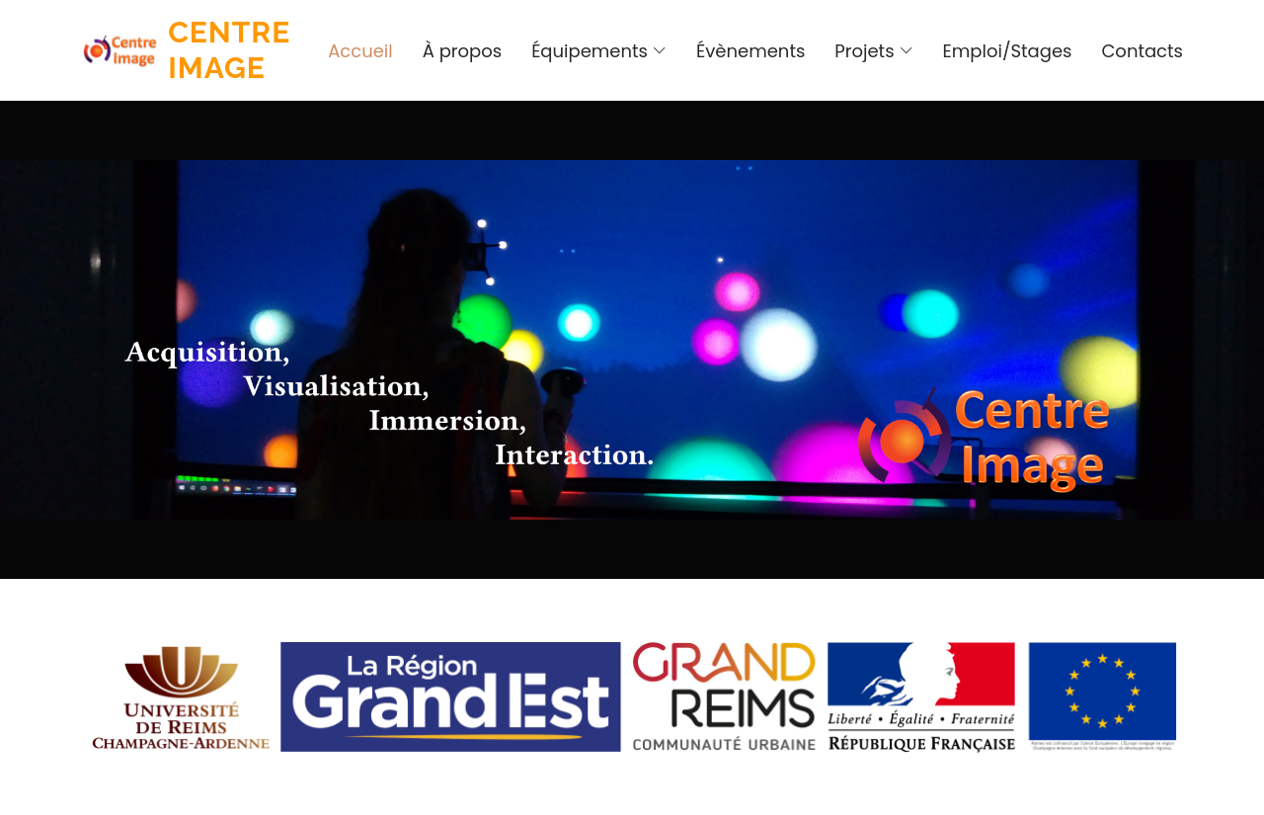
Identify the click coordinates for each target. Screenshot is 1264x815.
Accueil (360, 51)
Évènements (750, 51)
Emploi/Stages (1007, 51)
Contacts (1142, 51)
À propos (462, 51)
